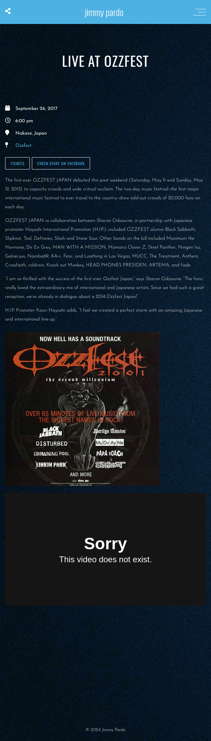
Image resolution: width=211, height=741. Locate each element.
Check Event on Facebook (61, 163)
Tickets (17, 163)
